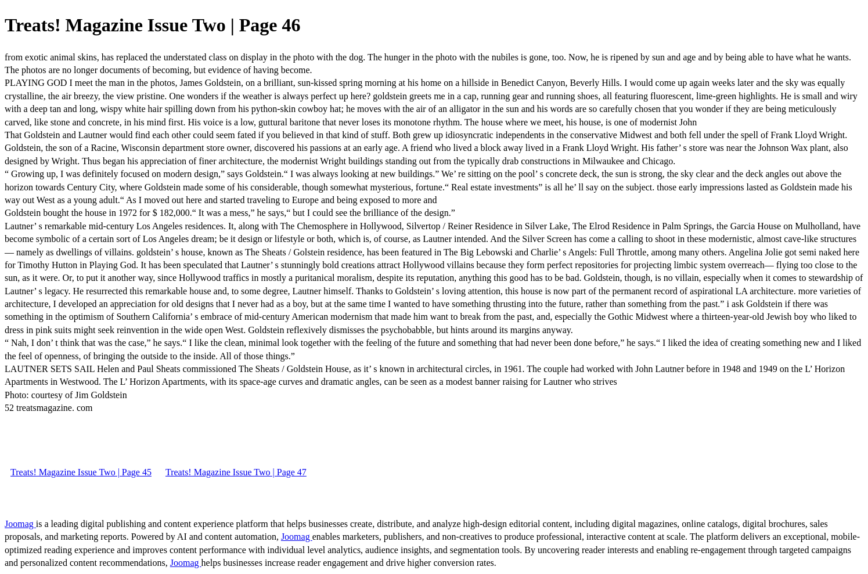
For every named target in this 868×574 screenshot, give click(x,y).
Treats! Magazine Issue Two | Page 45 (81, 472)
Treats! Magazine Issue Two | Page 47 (236, 472)
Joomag (20, 524)
